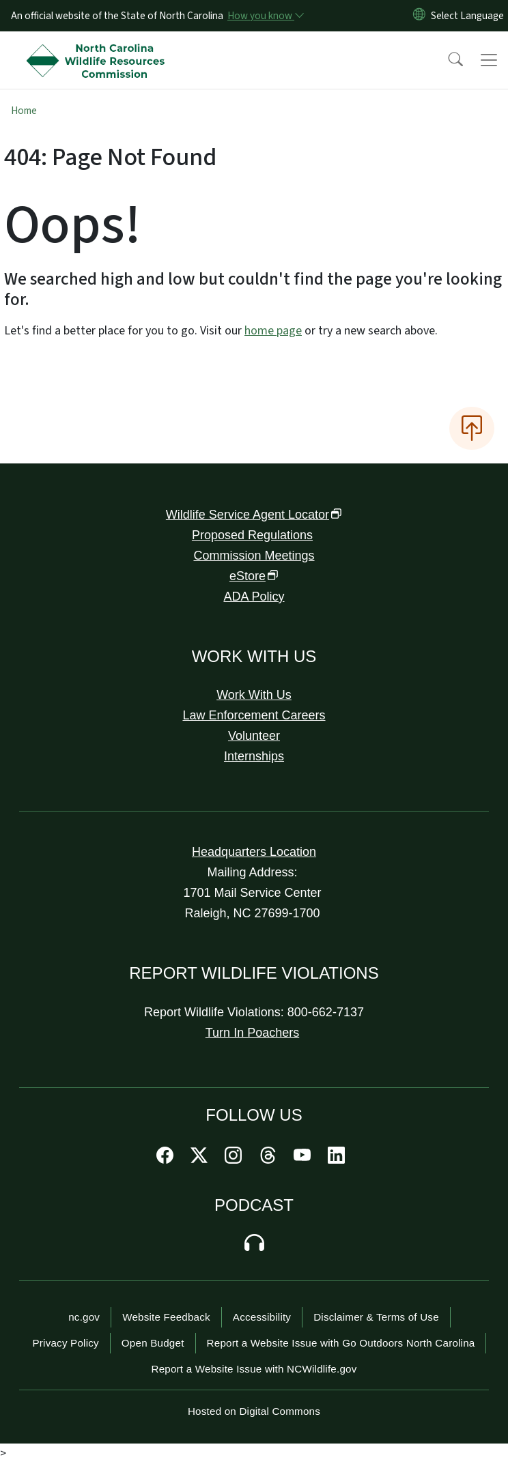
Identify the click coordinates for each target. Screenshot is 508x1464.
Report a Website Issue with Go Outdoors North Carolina (341, 1343)
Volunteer (254, 736)
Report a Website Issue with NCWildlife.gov (253, 1369)
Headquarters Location (254, 852)
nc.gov (84, 1317)
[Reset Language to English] (419, 15)
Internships (254, 756)
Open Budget (153, 1343)
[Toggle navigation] (489, 60)
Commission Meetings (253, 555)
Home (24, 110)
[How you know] (265, 15)
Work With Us (254, 695)
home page (273, 330)
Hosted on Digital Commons (254, 1411)
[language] (467, 15)
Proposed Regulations (252, 535)
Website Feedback (166, 1317)
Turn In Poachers (252, 1032)
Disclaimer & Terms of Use (376, 1317)
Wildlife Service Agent (254, 514)
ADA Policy (253, 596)
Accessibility (262, 1317)
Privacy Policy (66, 1343)
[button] (446, 60)
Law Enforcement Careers (253, 715)
